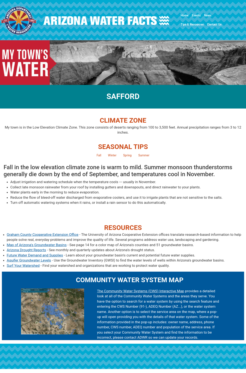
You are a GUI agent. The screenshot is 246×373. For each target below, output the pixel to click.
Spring (127, 155)
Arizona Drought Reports (26, 250)
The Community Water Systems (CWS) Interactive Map (140, 291)
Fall (99, 155)
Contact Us (214, 24)
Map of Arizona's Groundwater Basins (37, 245)
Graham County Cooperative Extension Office (42, 234)
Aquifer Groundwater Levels (29, 260)
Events (196, 15)
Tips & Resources (192, 24)
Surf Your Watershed (23, 265)
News (208, 15)
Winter (112, 155)
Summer (143, 155)
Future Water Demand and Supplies (35, 255)
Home (185, 15)
